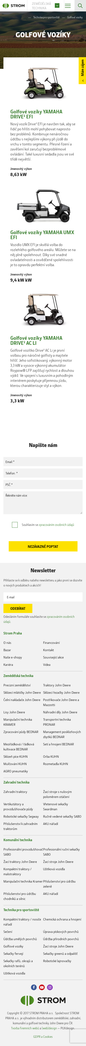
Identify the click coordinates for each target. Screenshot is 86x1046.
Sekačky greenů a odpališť (60, 953)
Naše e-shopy (12, 657)
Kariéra (8, 664)
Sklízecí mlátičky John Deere (22, 692)
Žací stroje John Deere (58, 861)
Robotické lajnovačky (57, 961)
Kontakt (48, 650)
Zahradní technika (16, 782)
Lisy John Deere (14, 712)
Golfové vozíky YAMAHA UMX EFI (42, 235)
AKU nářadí (50, 823)
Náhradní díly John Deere (60, 712)
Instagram (50, 987)
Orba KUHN (51, 756)
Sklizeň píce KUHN (15, 756)
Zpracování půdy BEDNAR (20, 732)
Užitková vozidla (54, 869)
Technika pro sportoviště (46, 17)
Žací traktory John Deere (20, 861)
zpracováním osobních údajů (56, 525)
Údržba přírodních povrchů (61, 939)
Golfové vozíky (13, 946)
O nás (7, 642)
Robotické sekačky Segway (21, 816)
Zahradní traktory (15, 791)
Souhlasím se (48, 525)
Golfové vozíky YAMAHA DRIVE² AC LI (36, 340)
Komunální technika (17, 839)
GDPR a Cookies (43, 1036)
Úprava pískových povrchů (61, 931)
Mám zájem (82, 67)
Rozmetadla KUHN (55, 764)
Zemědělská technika (18, 675)
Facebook (34, 987)
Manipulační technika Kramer (23, 881)
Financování (51, 642)
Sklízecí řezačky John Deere (61, 692)
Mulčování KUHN (15, 764)
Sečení (7, 931)
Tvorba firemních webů (25, 1028)
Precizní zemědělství (17, 685)
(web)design (49, 1028)
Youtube (42, 987)
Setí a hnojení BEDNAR (58, 744)
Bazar (7, 650)
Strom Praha (12, 633)
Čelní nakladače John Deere (21, 700)
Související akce (53, 657)
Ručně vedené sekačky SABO (62, 816)
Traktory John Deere (57, 685)
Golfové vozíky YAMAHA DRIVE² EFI (36, 114)
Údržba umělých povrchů (20, 939)
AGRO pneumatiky (15, 771)
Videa (46, 664)
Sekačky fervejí (13, 953)
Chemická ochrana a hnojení (62, 919)
